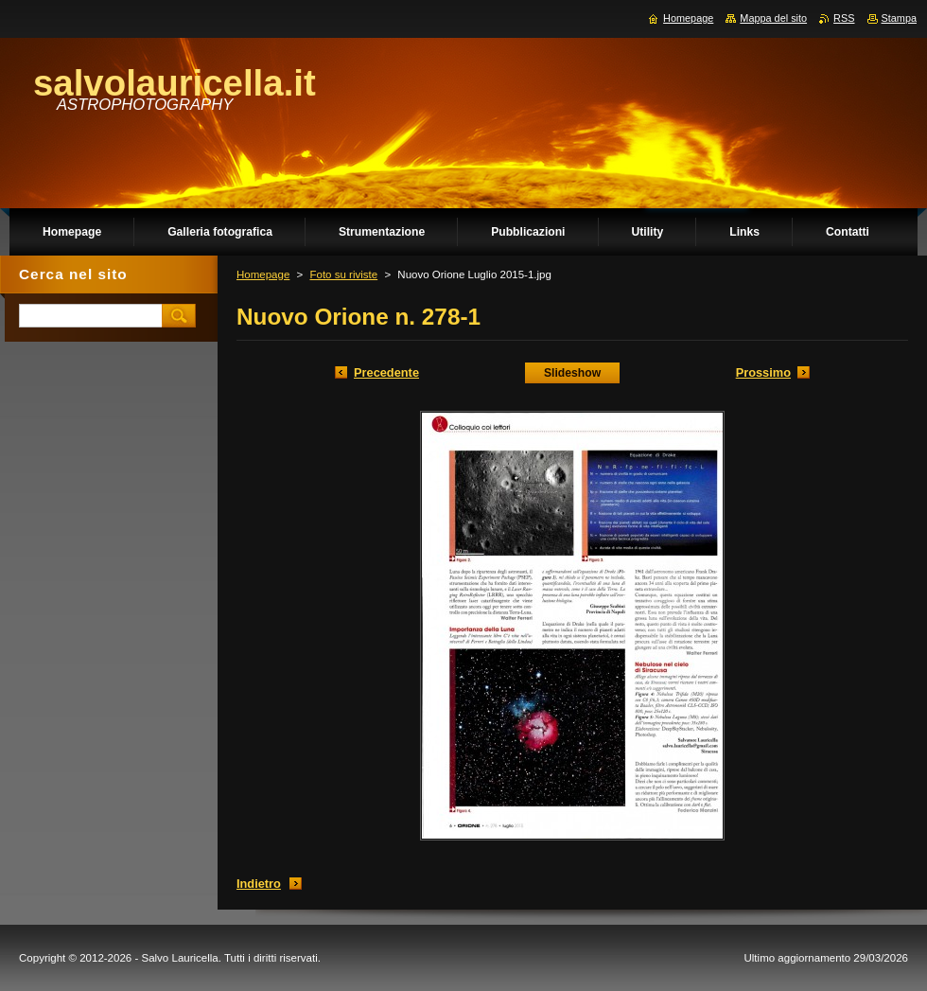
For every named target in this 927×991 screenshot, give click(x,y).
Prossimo (763, 372)
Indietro (258, 883)
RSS (843, 18)
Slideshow (572, 373)
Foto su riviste (343, 274)
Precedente (386, 372)
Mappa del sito (773, 18)
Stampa (899, 18)
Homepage (262, 274)
